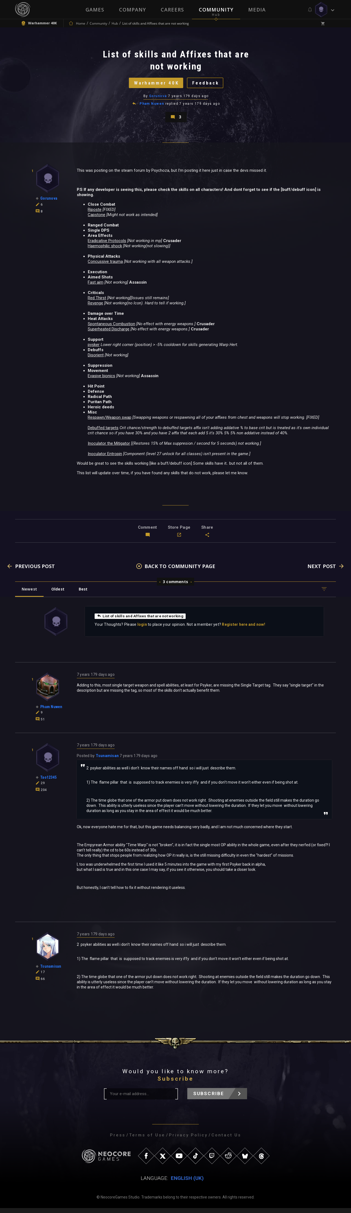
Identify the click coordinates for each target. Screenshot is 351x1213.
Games (95, 9)
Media (257, 9)
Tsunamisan (107, 760)
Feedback (207, 84)
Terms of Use (147, 1140)
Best (85, 593)
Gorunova (158, 98)
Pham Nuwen (152, 106)
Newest (30, 593)
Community (216, 9)
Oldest (59, 593)
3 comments (175, 586)
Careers (172, 9)
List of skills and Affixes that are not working (142, 620)
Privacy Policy (188, 1140)
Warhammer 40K (155, 84)
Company (132, 9)
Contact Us (226, 1140)
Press (117, 1140)
